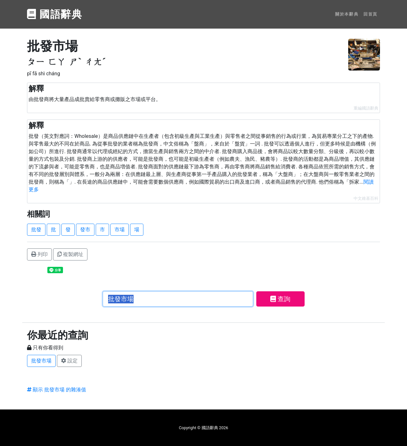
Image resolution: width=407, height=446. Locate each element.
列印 (39, 254)
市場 (119, 229)
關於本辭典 (346, 14)
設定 (69, 361)
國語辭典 (54, 14)
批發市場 (41, 361)
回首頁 (370, 14)
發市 (85, 229)
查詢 (280, 299)
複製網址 (70, 254)
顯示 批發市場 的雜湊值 (56, 390)
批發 (36, 229)
